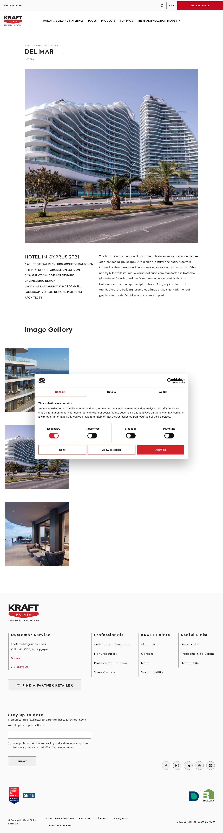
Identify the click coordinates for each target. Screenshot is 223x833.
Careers (147, 654)
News (145, 663)
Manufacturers (105, 654)
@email (16, 658)
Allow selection (111, 449)
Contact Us (190, 663)
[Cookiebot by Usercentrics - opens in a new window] (170, 380)
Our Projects (40, 45)
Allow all (160, 449)
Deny (62, 449)
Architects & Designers (112, 644)
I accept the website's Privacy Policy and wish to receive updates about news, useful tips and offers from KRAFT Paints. (50, 745)
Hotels (29, 59)
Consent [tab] (60, 392)
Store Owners (104, 672)
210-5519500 (19, 667)
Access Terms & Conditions (60, 818)
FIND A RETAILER (13, 5)
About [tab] (163, 392)
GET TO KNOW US (200, 5)
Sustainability (152, 672)
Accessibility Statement (60, 825)
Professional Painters (111, 663)
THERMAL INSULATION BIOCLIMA (158, 20)
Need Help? (190, 644)
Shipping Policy (120, 818)
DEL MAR (54, 45)
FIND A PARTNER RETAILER (45, 685)
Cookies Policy (101, 818)
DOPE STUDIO (208, 821)
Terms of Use (83, 818)
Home (27, 45)
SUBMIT (22, 761)
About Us (148, 644)
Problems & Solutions (198, 654)
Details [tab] (111, 392)
